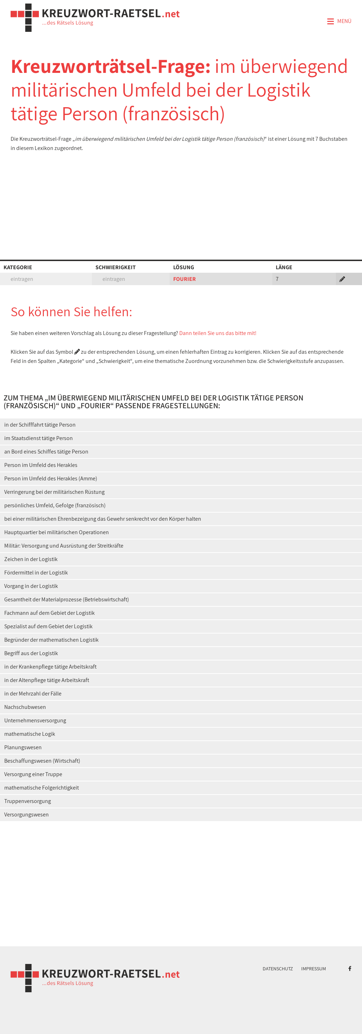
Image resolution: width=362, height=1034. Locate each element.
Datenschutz (278, 968)
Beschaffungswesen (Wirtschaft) (42, 760)
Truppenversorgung (27, 801)
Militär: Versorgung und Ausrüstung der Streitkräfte (63, 545)
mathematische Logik (29, 734)
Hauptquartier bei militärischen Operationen (56, 532)
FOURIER (184, 279)
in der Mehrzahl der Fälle (33, 693)
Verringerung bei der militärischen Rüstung (54, 492)
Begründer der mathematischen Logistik (51, 639)
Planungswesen (23, 747)
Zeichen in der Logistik (31, 559)
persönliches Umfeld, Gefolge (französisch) (55, 505)
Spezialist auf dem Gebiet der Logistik (48, 626)
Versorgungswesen (26, 814)
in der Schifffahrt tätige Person (40, 424)
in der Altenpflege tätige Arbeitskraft (46, 680)
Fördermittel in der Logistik (36, 572)
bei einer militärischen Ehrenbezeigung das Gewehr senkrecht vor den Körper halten (102, 518)
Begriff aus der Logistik (31, 653)
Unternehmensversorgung (35, 720)
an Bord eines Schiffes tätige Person (46, 451)
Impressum (313, 968)
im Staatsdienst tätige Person (38, 438)
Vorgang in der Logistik (31, 586)
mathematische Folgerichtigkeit (41, 787)
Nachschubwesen (25, 707)
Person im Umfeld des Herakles (40, 465)
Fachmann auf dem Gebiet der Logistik (49, 613)
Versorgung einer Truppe (33, 774)
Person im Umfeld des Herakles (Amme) (50, 478)
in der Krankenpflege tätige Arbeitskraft (50, 666)
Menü (339, 21)
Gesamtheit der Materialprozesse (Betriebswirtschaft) (66, 599)
